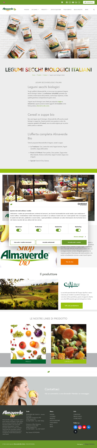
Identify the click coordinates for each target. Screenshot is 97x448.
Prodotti (39, 75)
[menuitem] (4, 2)
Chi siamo (52, 416)
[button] (94, 9)
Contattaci (88, 2)
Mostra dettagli (78, 236)
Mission (52, 414)
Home (33, 75)
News (51, 426)
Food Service (54, 422)
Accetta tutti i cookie (74, 242)
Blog (51, 424)
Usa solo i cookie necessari (22, 242)
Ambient (45, 75)
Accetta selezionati (48, 242)
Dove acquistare (55, 420)
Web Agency (86, 444)
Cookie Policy (77, 418)
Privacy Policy (77, 416)
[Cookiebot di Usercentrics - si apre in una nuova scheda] (79, 204)
